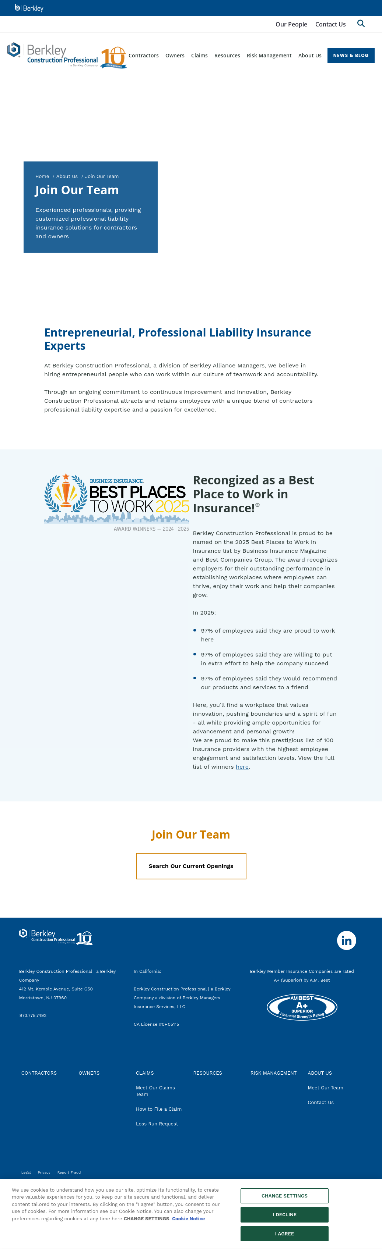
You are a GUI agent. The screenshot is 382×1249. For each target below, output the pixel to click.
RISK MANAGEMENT (273, 1073)
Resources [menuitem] (227, 55)
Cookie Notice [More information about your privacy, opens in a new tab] (188, 1222)
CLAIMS (145, 1073)
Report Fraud (69, 1172)
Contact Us (330, 24)
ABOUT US (320, 1073)
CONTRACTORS (39, 1073)
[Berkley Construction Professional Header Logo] (67, 55)
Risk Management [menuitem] (269, 55)
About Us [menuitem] (310, 55)
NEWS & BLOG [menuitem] (351, 55)
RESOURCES (207, 1073)
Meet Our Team (325, 1087)
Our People (291, 24)
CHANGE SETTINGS (146, 1222)
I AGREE (284, 1238)
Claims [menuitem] (199, 55)
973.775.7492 (34, 1015)
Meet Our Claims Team (155, 1091)
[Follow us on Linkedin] (346, 940)
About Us (67, 176)
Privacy (44, 1172)
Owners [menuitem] (175, 55)
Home (42, 176)
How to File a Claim (159, 1109)
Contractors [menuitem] (144, 55)
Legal (26, 1172)
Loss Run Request (157, 1124)
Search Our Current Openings (190, 865)
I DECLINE (285, 1218)
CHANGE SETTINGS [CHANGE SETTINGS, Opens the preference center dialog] (285, 1200)
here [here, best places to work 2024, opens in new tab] (242, 766)
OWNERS (88, 1073)
